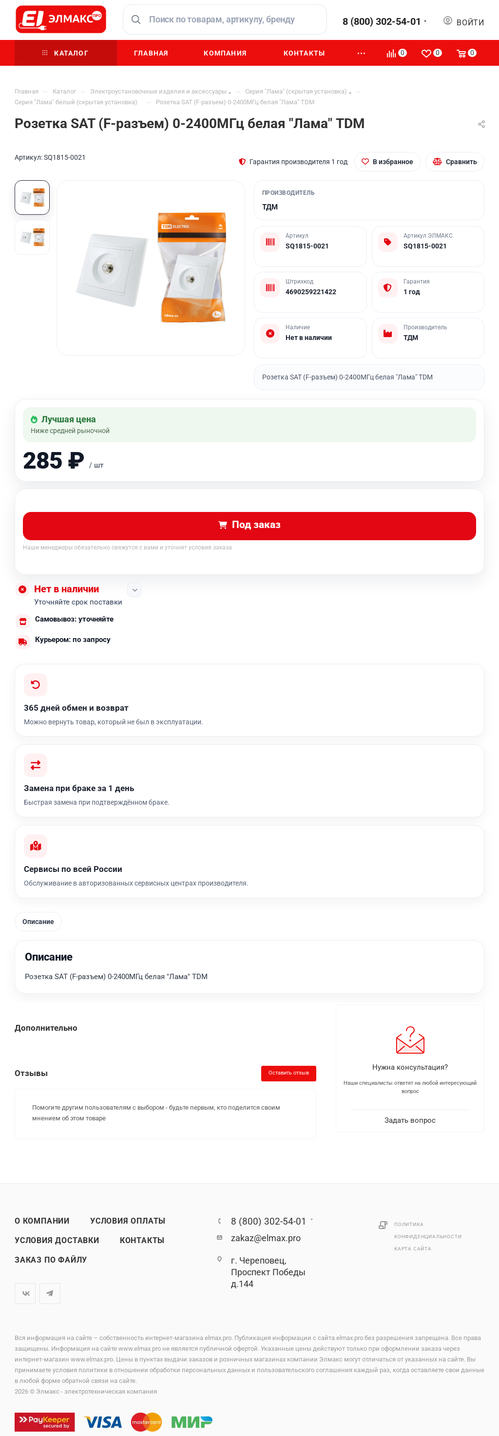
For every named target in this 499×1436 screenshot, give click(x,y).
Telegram (49, 1293)
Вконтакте (25, 1293)
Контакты (142, 1240)
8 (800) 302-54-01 (382, 21)
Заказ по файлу (51, 1260)
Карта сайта (413, 1248)
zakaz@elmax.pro (266, 1238)
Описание (38, 922)
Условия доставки (57, 1240)
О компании (42, 1221)
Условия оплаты (128, 1221)
